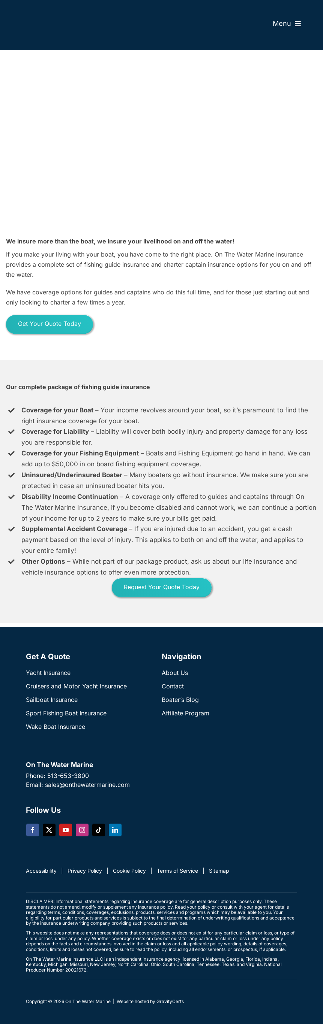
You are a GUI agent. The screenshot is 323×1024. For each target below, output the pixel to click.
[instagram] (82, 830)
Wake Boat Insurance (55, 726)
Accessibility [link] (41, 870)
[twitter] (49, 830)
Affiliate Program (185, 713)
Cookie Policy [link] (129, 870)
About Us (175, 672)
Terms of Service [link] (177, 870)
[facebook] (32, 830)
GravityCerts (170, 1001)
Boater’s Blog (180, 699)
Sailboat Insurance (52, 699)
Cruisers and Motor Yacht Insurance (76, 686)
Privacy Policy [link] (85, 870)
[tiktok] (98, 830)
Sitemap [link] (219, 870)
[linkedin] (115, 830)
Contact (173, 686)
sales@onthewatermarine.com (87, 784)
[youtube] (65, 830)
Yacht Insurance (48, 672)
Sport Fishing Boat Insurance (66, 713)
